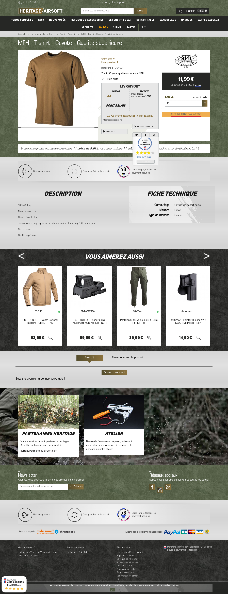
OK (112, 589)
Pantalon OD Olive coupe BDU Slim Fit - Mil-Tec (139, 322)
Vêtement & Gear (120, 20)
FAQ (118, 579)
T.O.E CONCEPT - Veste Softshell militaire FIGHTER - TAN (40, 322)
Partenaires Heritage (48, 434)
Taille (169, 97)
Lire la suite (109, 79)
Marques (187, 20)
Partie (131, 27)
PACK (41, 20)
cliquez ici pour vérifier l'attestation (182, 550)
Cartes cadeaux (208, 20)
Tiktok (160, 489)
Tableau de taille (199, 97)
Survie (117, 27)
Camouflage (168, 20)
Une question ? (109, 62)
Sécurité (87, 27)
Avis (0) (89, 357)
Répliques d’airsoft (126, 555)
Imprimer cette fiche (143, 127)
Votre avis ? (108, 59)
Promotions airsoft (126, 569)
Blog (143, 27)
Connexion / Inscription (110, 2)
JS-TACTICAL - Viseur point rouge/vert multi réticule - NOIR (90, 322)
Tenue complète (22, 20)
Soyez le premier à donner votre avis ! (40, 379)
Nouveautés (57, 20)
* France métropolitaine (130, 102)
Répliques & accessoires (87, 20)
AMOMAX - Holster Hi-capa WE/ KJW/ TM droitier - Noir (188, 322)
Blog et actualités (125, 572)
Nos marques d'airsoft (127, 576)
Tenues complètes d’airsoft (130, 552)
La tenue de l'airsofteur (128, 559)
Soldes (103, 27)
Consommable (145, 20)
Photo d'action (110, 131)
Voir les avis (145, 161)
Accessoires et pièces (127, 562)
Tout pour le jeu (124, 566)
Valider (140, 10)
